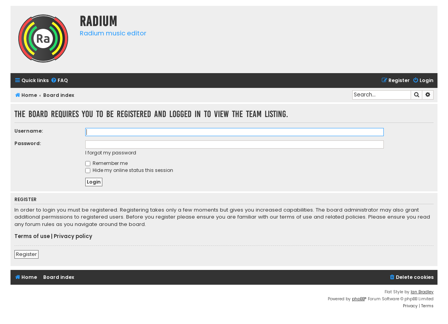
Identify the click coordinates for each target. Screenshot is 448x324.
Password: (27, 143)
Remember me (106, 163)
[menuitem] (59, 80)
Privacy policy (73, 236)
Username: (28, 131)
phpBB (358, 299)
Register (26, 254)
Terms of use (32, 236)
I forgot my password (110, 153)
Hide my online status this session (129, 170)
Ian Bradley (422, 292)
